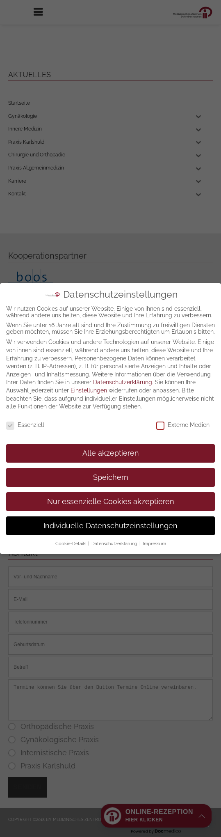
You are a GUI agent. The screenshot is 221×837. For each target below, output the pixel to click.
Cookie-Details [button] (71, 509)
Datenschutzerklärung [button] (115, 509)
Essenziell (25, 391)
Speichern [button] (110, 443)
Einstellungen (89, 356)
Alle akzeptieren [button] (110, 419)
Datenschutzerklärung (122, 348)
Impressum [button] (154, 509)
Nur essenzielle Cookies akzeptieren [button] (110, 467)
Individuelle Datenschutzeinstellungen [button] (110, 491)
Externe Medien (183, 391)
